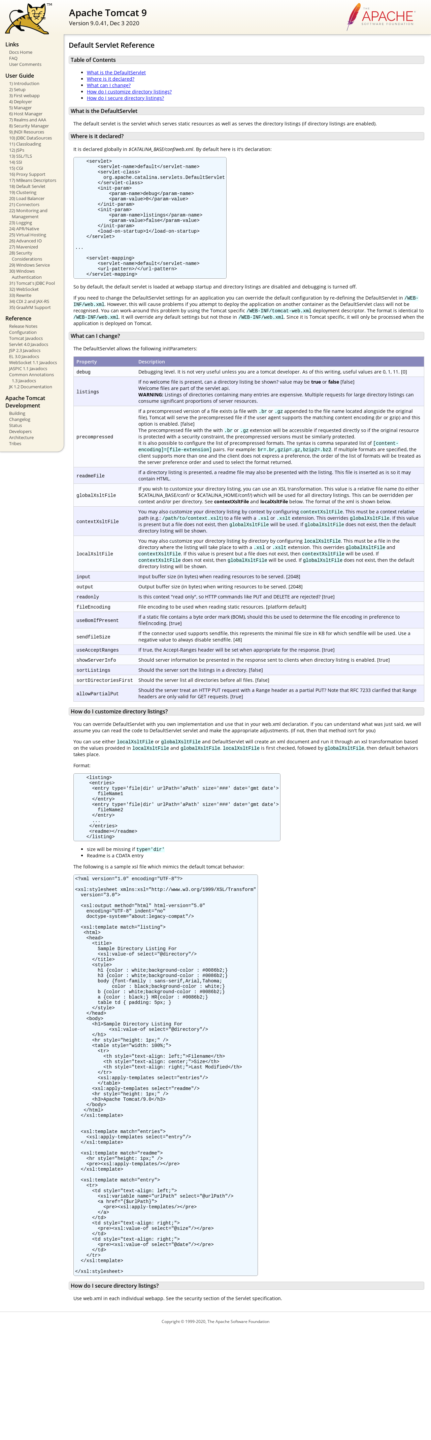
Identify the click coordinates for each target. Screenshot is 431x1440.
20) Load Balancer (26, 198)
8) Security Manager (29, 126)
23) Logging (20, 223)
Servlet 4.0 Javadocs (28, 344)
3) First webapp (24, 95)
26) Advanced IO (25, 241)
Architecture (21, 437)
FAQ (13, 58)
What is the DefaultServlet (116, 72)
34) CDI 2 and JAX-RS (29, 301)
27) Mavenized (23, 247)
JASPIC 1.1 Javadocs (28, 368)
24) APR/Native (24, 229)
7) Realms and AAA (27, 120)
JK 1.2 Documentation (30, 387)
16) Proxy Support (27, 174)
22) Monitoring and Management (28, 213)
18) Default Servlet (27, 186)
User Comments (25, 64)
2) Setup (17, 89)
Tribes (15, 443)
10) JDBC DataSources (30, 138)
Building (17, 413)
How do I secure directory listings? (125, 98)
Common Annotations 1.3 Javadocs (31, 378)
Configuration (23, 332)
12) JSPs (16, 150)
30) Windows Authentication (25, 274)
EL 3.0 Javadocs (24, 356)
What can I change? (109, 85)
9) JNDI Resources (26, 132)
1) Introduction (24, 83)
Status (15, 425)
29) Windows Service (29, 265)
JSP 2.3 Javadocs (24, 350)
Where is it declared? (110, 79)
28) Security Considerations (25, 256)
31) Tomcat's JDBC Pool (32, 283)
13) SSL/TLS (20, 156)
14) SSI (15, 162)
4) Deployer (20, 102)
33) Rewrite (20, 295)
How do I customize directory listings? (129, 91)
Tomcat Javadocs (26, 338)
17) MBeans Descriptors (32, 180)
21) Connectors (24, 204)
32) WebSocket (24, 289)
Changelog (19, 419)
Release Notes (23, 326)
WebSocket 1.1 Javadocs (33, 362)
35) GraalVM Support (30, 307)
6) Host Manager (25, 114)
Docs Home (20, 52)
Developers (20, 431)
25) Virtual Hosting (27, 235)
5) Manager (20, 108)
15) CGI (16, 168)
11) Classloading (25, 144)
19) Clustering (22, 192)
